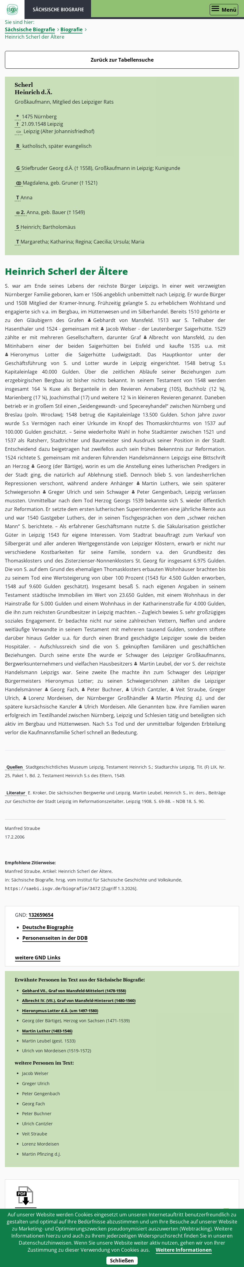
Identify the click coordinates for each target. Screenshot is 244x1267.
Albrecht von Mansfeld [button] (176, 337)
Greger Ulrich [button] (64, 492)
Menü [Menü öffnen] (229, 9)
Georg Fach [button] (64, 689)
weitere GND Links (37, 957)
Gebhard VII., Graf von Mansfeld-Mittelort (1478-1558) (74, 990)
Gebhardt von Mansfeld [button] (123, 320)
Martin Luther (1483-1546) (47, 1030)
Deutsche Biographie (47, 926)
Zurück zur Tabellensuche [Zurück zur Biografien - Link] (122, 59)
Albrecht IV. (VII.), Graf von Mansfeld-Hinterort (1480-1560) (78, 1000)
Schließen (122, 1260)
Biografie (71, 29)
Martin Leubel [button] (155, 663)
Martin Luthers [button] (160, 483)
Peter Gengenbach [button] (159, 492)
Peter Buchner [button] (104, 689)
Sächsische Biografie (30, 29)
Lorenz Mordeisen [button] (50, 698)
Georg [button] (44, 466)
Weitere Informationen (184, 1249)
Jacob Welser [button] (121, 328)
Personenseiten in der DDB (55, 937)
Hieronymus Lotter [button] (34, 354)
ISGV (12, 9)
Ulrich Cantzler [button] (149, 689)
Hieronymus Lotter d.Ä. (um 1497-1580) (60, 1010)
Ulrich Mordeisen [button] (104, 706)
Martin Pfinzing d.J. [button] (179, 698)
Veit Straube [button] (191, 689)
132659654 (41, 914)
